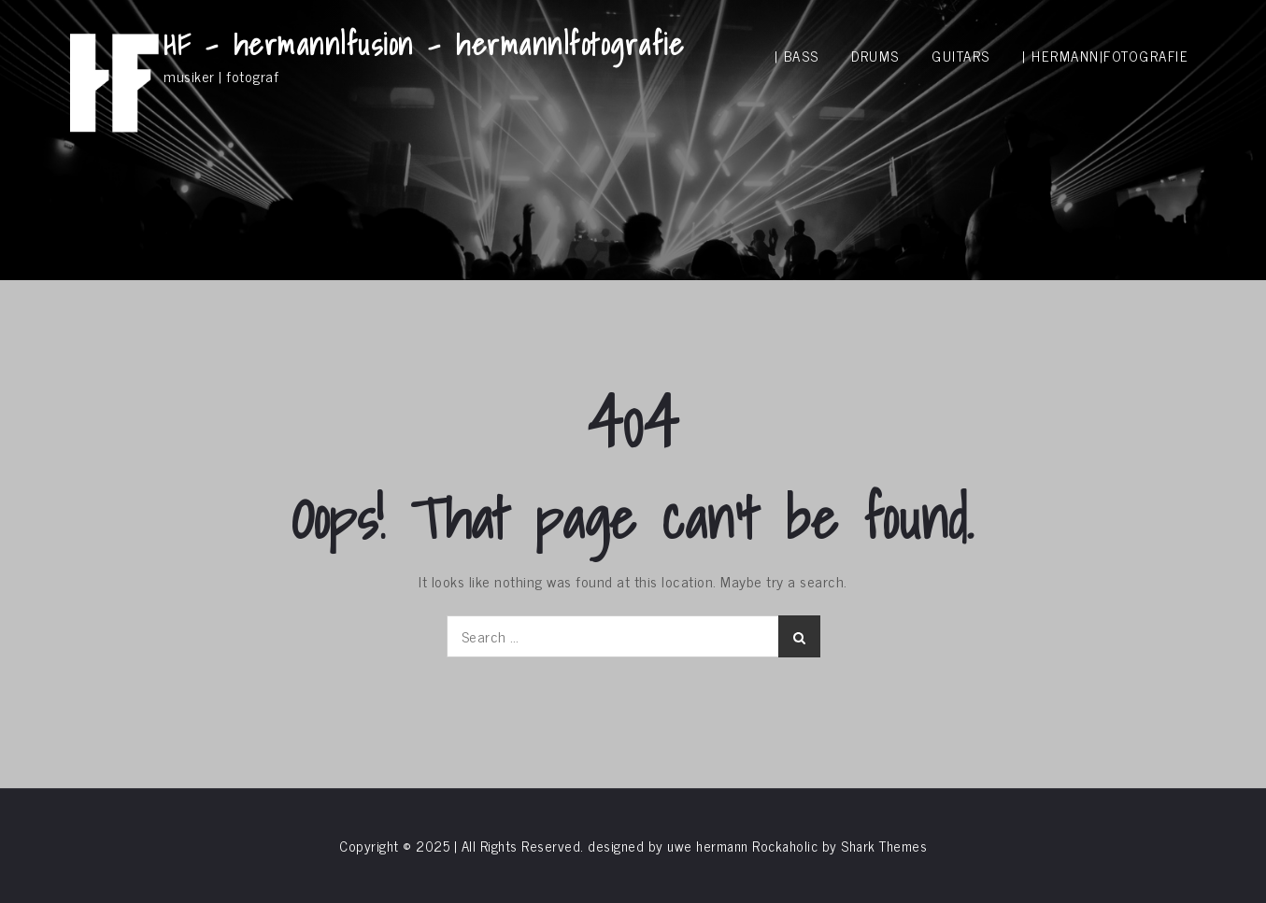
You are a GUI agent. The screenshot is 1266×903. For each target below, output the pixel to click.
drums (875, 55)
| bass (797, 55)
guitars (961, 55)
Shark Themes (884, 845)
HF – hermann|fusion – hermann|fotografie (424, 44)
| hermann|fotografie (1105, 55)
